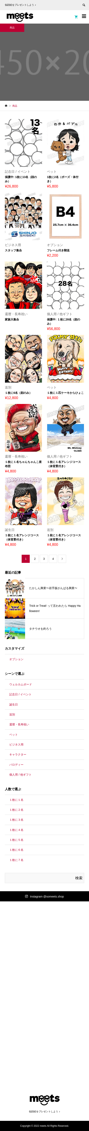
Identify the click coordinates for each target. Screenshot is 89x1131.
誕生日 (13, 704)
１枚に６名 (16, 849)
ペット (13, 734)
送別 (12, 714)
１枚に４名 (16, 829)
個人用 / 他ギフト (20, 774)
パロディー (16, 764)
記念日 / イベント (20, 694)
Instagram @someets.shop (47, 896)
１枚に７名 (16, 860)
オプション (16, 659)
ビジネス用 (16, 744)
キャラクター (17, 754)
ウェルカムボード (20, 684)
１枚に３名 (16, 819)
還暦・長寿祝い (19, 724)
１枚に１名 (16, 799)
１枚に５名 (16, 839)
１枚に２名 (16, 809)
